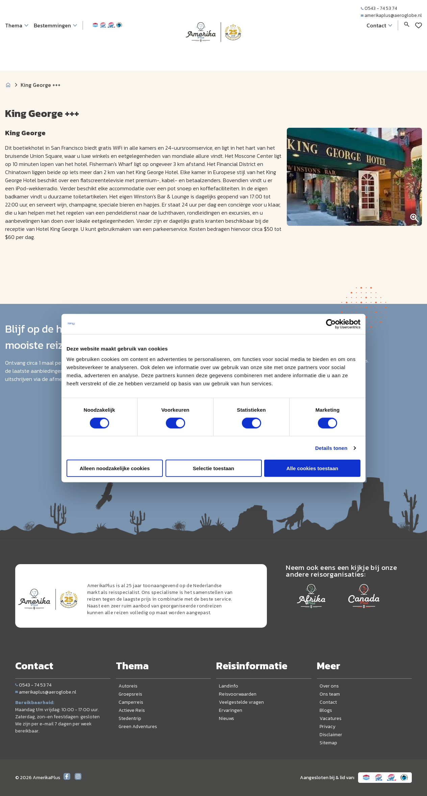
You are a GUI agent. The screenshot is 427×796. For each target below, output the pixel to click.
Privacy (327, 726)
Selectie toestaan (213, 468)
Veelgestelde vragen (241, 702)
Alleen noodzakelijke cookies (115, 468)
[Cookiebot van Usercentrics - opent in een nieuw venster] (330, 324)
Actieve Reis (132, 710)
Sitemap (328, 742)
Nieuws (226, 718)
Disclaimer (331, 734)
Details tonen (331, 448)
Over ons (329, 686)
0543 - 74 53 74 (379, 8)
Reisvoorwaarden (237, 694)
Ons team (330, 694)
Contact (328, 702)
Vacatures (331, 718)
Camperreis (131, 702)
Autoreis (128, 686)
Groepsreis (130, 694)
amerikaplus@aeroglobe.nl (391, 15)
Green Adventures (138, 726)
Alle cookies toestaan (312, 468)
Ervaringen (230, 710)
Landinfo (228, 686)
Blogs (326, 710)
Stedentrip (130, 718)
